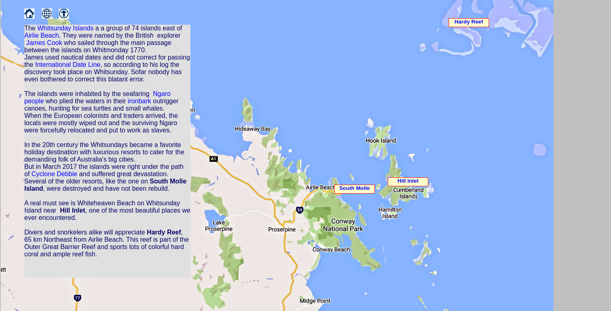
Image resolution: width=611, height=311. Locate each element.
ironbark (139, 101)
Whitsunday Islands (65, 28)
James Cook (44, 42)
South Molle (354, 188)
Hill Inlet (408, 181)
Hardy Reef (469, 22)
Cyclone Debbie (54, 173)
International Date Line (67, 64)
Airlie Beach (41, 35)
